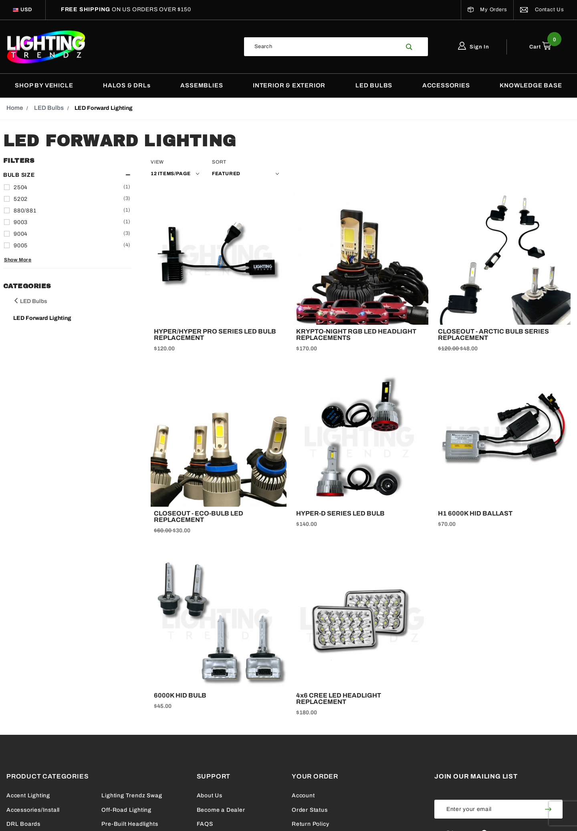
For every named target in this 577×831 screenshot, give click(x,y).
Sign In (473, 47)
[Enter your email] (484, 809)
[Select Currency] (26, 9)
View (157, 162)
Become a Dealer (221, 810)
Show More (17, 260)
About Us (209, 796)
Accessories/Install (33, 810)
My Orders (487, 9)
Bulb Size (18, 175)
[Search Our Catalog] (322, 46)
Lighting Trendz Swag (131, 796)
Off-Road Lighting (126, 810)
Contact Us (542, 9)
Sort (219, 162)
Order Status (310, 810)
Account (303, 796)
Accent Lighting (28, 796)
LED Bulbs (30, 301)
